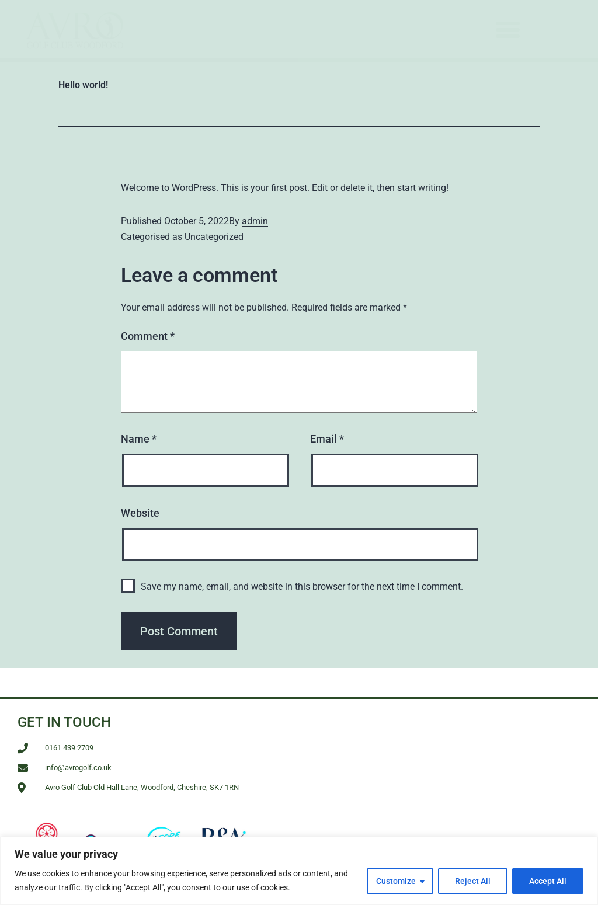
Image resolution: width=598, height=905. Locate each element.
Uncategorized (214, 236)
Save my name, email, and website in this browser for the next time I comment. (302, 586)
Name (139, 439)
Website (140, 513)
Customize (396, 881)
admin (255, 221)
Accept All (547, 881)
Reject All (473, 881)
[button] (508, 29)
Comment (148, 336)
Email (327, 439)
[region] (299, 871)
